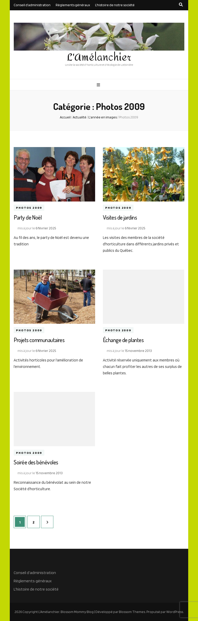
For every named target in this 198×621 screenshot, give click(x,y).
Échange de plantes (123, 339)
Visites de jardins (120, 217)
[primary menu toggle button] (99, 85)
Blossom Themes (132, 612)
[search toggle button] (181, 5)
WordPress (174, 612)
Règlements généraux (73, 5)
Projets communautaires (39, 339)
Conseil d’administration (32, 5)
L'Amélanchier (99, 57)
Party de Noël (28, 217)
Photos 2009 (29, 208)
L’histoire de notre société (115, 5)
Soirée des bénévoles (36, 462)
